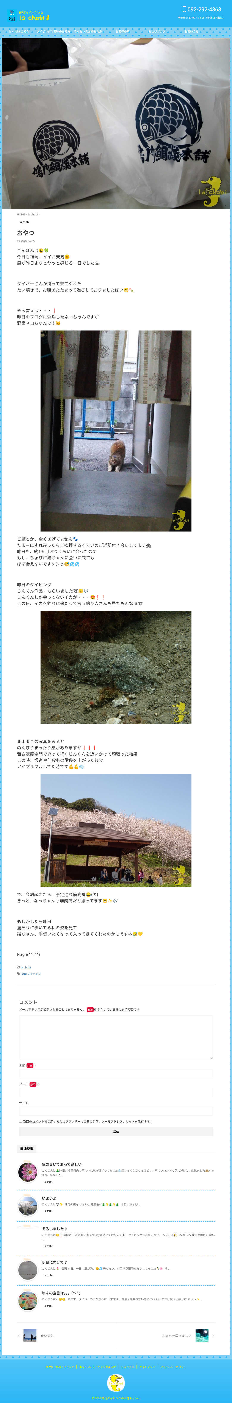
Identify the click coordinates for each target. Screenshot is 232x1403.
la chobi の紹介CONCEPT (19, 32)
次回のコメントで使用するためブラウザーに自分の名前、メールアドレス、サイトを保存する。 (88, 1120)
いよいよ (49, 1196)
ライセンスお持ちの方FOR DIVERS (88, 32)
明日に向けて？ (54, 1261)
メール (29, 1083)
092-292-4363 (202, 9)
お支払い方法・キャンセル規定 (98, 1365)
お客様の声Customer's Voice (122, 32)
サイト (23, 1101)
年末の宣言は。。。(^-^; (59, 1291)
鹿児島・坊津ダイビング (60, 1365)
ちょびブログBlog (157, 32)
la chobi (26, 967)
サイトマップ (147, 1365)
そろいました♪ (54, 1227)
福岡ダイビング (31, 973)
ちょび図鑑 (127, 1365)
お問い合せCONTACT (192, 32)
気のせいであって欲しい (61, 1163)
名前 (27, 1064)
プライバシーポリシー (173, 1365)
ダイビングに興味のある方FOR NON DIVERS (53, 32)
